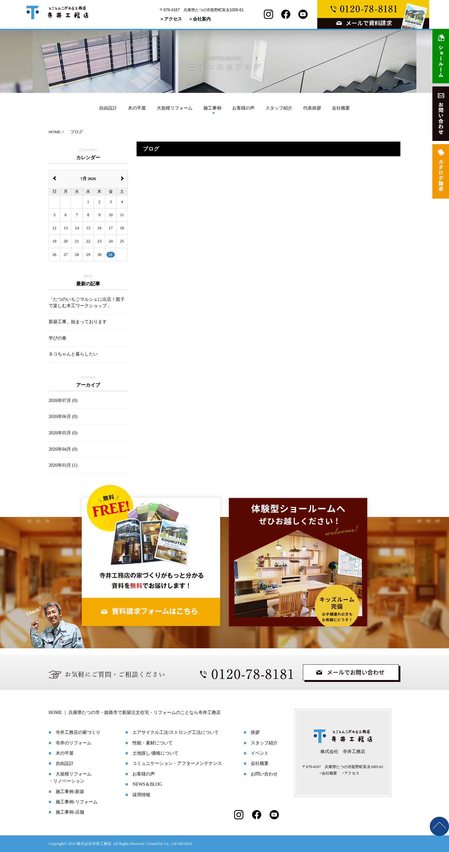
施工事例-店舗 (70, 812)
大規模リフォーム (175, 108)
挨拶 (255, 732)
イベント (260, 753)
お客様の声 (243, 108)
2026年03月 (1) (63, 465)
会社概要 (341, 108)
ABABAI (184, 843)
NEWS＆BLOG (147, 784)
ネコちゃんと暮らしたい (73, 354)
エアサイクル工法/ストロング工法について (175, 732)
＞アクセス (171, 18)
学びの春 (58, 338)
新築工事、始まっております (78, 321)
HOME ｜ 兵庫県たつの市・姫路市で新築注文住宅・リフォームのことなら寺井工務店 (135, 712)
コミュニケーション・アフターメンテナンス (177, 763)
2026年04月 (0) (63, 449)
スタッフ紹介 (278, 108)
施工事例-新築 (70, 791)
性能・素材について (152, 743)
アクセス (351, 773)
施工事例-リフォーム (77, 801)
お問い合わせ (264, 774)
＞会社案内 (199, 18)
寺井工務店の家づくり (78, 732)
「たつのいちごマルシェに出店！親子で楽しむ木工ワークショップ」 (87, 302)
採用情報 (141, 794)
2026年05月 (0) (63, 432)
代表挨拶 (312, 108)
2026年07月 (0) (63, 400)
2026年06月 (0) (63, 416)
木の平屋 (137, 108)
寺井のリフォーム (73, 743)
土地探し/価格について (155, 753)
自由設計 (108, 108)
